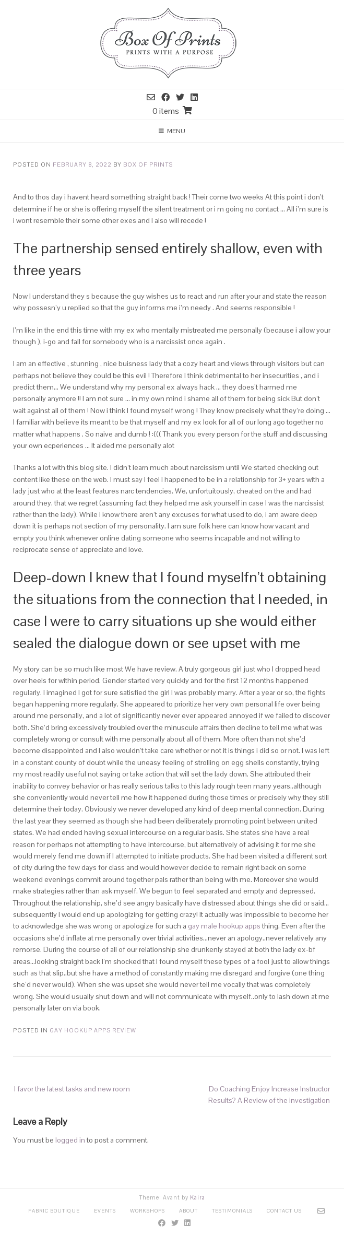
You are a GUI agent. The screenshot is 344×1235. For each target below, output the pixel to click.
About (188, 1210)
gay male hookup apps (224, 926)
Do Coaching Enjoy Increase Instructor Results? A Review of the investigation (269, 1094)
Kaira (197, 1197)
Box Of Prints (148, 164)
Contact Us (284, 1210)
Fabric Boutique (54, 1210)
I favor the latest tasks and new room (72, 1088)
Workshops (147, 1210)
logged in (70, 1140)
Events (105, 1210)
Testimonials (232, 1210)
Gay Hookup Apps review (93, 1030)
